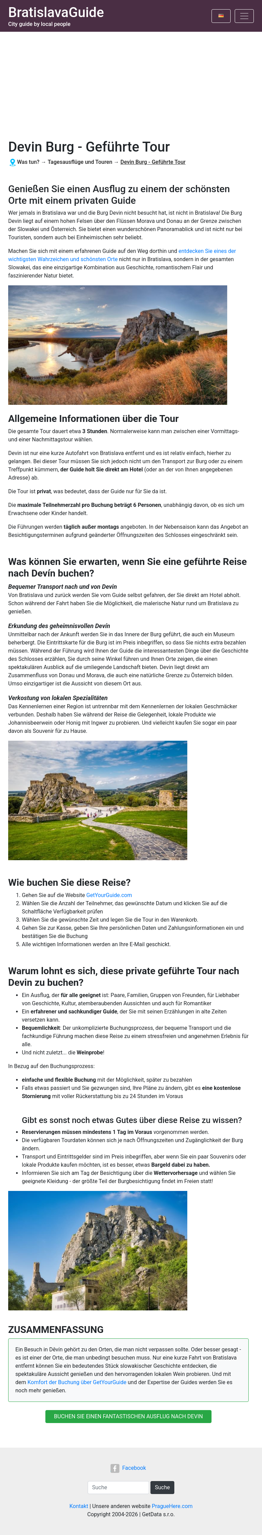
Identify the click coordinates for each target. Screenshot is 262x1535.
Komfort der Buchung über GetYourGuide (77, 1382)
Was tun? (28, 162)
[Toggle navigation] (244, 16)
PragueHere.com (172, 1506)
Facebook (128, 1468)
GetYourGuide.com (109, 895)
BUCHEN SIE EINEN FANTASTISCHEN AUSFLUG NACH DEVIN (128, 1416)
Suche (162, 1487)
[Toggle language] (221, 16)
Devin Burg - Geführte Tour (153, 162)
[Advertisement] (131, 83)
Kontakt (78, 1506)
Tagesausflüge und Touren (80, 162)
